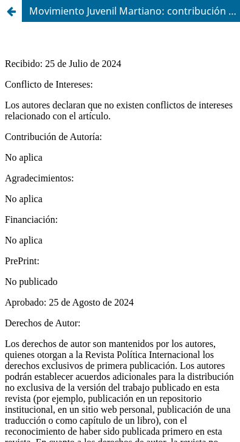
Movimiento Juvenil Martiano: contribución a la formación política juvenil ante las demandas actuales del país (134, 11)
